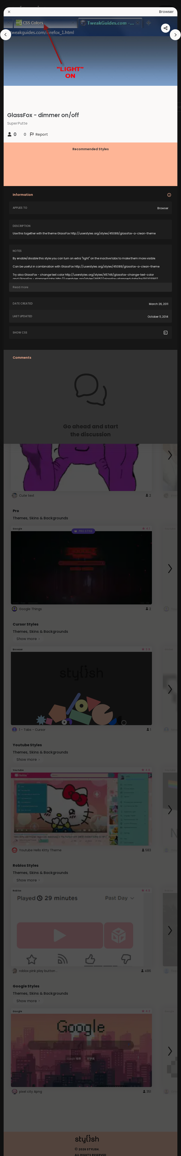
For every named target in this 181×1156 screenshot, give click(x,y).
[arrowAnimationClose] (5, 34)
